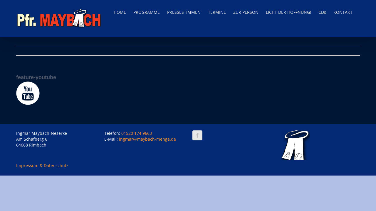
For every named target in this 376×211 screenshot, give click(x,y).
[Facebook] (197, 135)
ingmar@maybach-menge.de (147, 139)
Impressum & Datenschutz (42, 165)
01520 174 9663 (136, 133)
